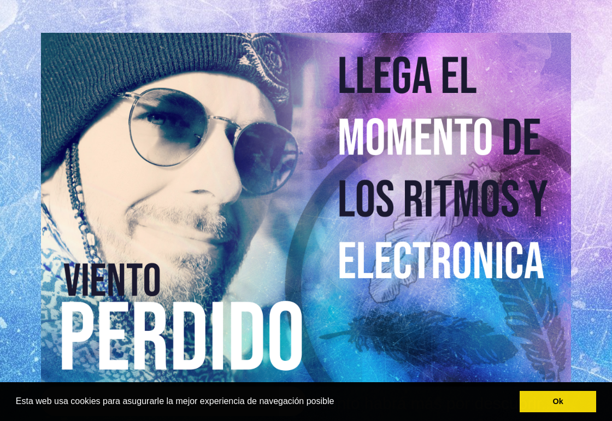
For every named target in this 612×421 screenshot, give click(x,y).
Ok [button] (558, 401)
